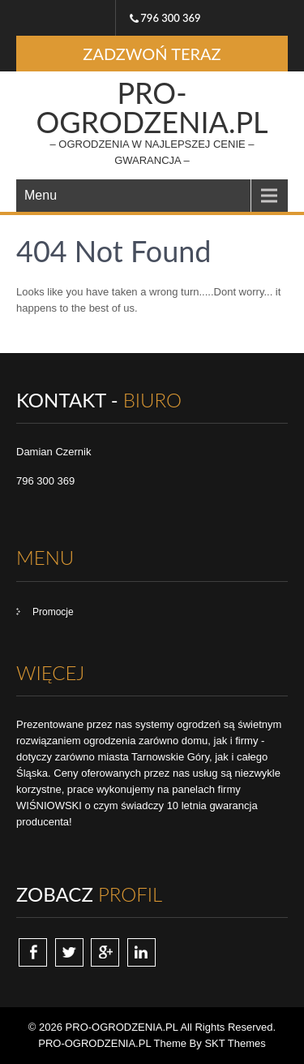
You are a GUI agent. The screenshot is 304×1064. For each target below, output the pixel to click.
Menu (40, 195)
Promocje (53, 612)
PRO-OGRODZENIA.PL (152, 107)
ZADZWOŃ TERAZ (152, 53)
